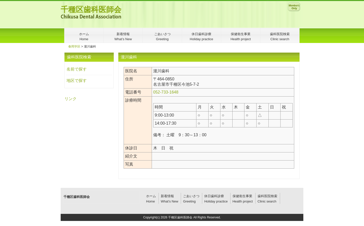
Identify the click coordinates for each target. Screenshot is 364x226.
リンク (70, 99)
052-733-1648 (165, 92)
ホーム (151, 196)
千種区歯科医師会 (91, 9)
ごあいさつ (191, 196)
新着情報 (167, 196)
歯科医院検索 (267, 196)
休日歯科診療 (214, 196)
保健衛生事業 (242, 196)
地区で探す (76, 80)
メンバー (294, 6)
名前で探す (76, 69)
